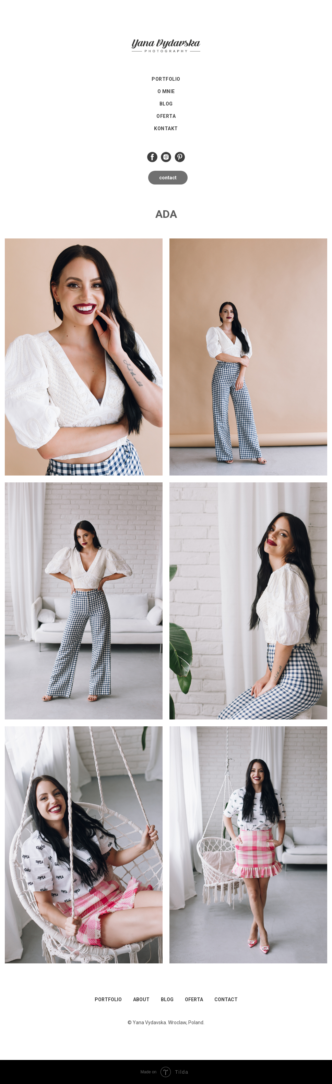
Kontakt (166, 128)
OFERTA (194, 999)
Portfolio (166, 79)
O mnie (166, 91)
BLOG (167, 999)
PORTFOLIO (108, 999)
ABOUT (141, 999)
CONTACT (226, 999)
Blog (166, 104)
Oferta (166, 116)
